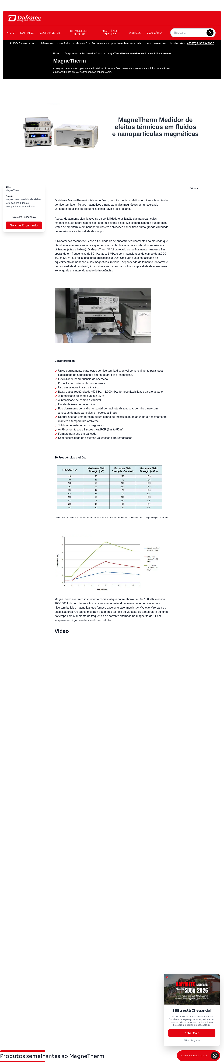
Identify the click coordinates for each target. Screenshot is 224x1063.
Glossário (154, 32)
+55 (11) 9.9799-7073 (200, 43)
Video (194, 188)
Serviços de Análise (79, 32)
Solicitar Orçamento (24, 225)
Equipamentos (50, 32)
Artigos (135, 32)
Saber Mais (192, 1033)
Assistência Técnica (110, 32)
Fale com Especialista (24, 217)
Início (10, 32)
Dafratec (27, 32)
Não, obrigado (192, 1040)
